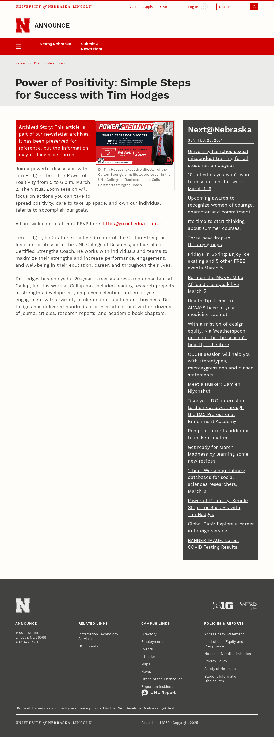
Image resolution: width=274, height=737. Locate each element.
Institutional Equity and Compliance (223, 644)
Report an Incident (158, 690)
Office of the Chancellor (161, 679)
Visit (133, 7)
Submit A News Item (91, 46)
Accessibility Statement (224, 634)
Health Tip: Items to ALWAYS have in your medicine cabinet (211, 307)
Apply (148, 7)
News (146, 672)
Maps (145, 664)
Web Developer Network (137, 708)
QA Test (167, 708)
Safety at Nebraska (220, 669)
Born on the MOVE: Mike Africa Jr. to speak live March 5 (215, 284)
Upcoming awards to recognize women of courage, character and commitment (221, 205)
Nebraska (22, 63)
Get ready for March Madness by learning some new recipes (218, 454)
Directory (149, 634)
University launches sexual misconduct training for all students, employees (218, 158)
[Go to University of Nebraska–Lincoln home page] (23, 25)
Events (147, 649)
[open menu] (25, 46)
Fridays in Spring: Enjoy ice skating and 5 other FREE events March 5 (218, 261)
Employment (152, 642)
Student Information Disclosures (221, 678)
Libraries (148, 657)
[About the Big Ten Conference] (223, 606)
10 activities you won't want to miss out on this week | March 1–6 (219, 181)
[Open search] (237, 6)
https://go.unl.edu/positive (132, 223)
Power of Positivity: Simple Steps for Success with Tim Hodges (218, 507)
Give (163, 7)
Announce (52, 25)
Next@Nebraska (55, 44)
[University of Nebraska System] (248, 606)
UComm (38, 63)
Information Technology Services (98, 636)
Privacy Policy (215, 661)
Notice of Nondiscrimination (227, 654)
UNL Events (88, 646)
